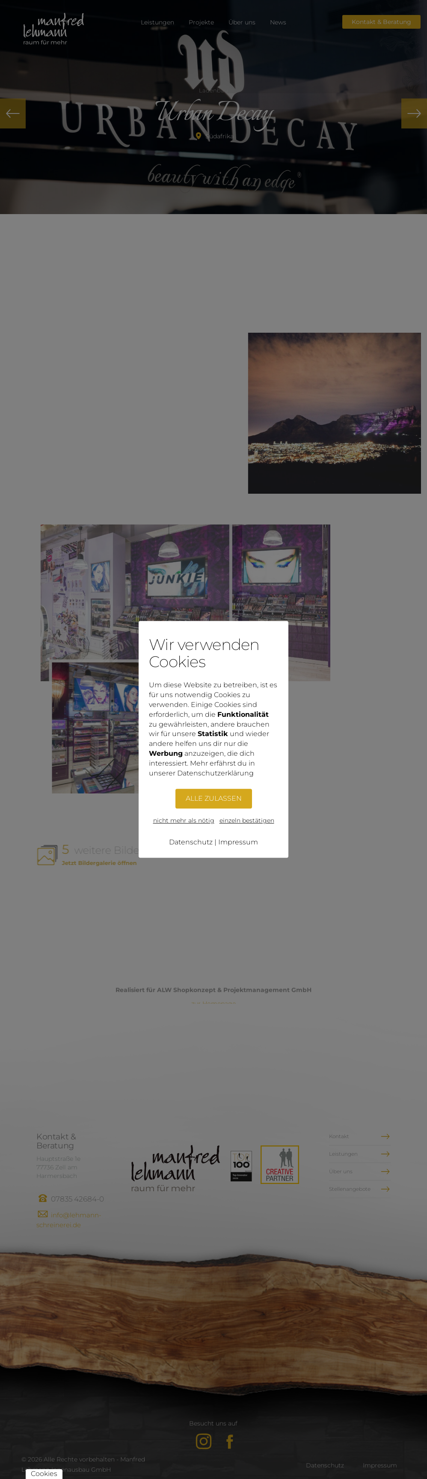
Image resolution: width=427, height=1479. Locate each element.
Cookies (44, 1474)
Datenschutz (191, 842)
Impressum (238, 842)
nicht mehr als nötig (183, 821)
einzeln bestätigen (246, 821)
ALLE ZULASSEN (214, 798)
